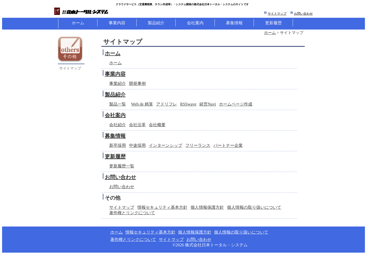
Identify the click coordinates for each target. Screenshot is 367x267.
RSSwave (188, 104)
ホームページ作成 (235, 104)
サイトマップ (277, 13)
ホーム (78, 23)
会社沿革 (137, 125)
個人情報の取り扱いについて (254, 207)
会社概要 (157, 125)
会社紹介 (117, 125)
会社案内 (195, 23)
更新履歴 (273, 23)
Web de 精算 (142, 104)
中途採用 (137, 145)
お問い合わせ (303, 13)
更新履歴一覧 (121, 166)
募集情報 (234, 23)
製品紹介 (156, 23)
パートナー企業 (228, 145)
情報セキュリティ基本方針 (162, 207)
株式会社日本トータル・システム (216, 245)
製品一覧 (117, 104)
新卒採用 (117, 145)
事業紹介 (117, 83)
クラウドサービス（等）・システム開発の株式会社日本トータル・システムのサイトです (182, 4)
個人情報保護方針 (207, 207)
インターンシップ (165, 145)
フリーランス (197, 145)
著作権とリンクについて (132, 213)
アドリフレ (166, 104)
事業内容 (117, 23)
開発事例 (137, 83)
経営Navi (207, 104)
